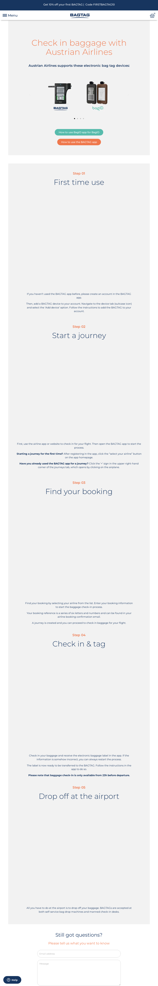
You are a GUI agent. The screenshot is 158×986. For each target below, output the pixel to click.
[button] (29, 95)
